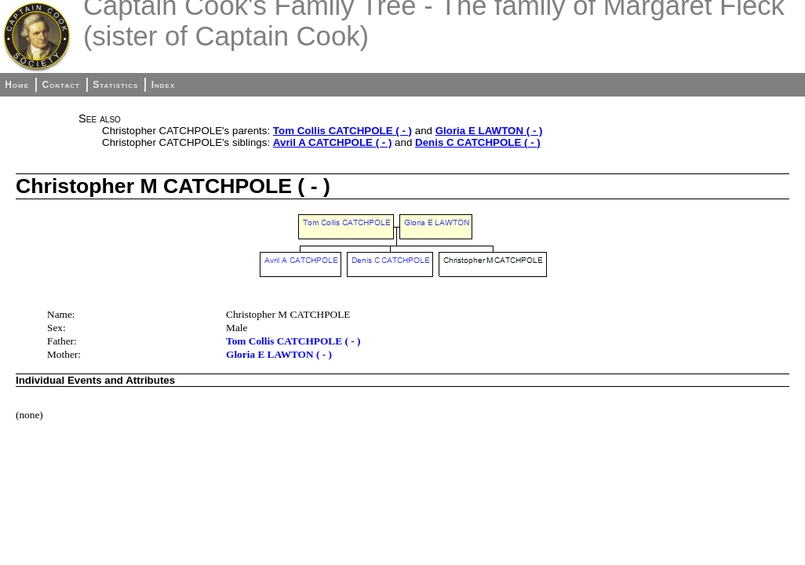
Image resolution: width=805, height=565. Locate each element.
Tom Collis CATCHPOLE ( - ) (342, 131)
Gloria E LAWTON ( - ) (489, 131)
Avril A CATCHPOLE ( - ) (332, 142)
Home (17, 84)
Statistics (115, 84)
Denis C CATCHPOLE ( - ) (478, 142)
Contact (60, 84)
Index (163, 84)
